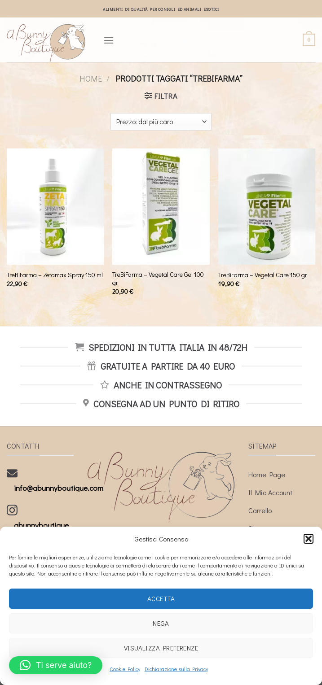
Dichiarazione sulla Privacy (176, 668)
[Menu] (108, 40)
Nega (161, 623)
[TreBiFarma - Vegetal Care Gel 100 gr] (160, 206)
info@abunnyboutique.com (58, 488)
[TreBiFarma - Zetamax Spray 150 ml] (55, 206)
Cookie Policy (125, 668)
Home (90, 78)
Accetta (161, 598)
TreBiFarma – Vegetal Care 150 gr (262, 275)
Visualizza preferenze (161, 647)
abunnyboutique (41, 525)
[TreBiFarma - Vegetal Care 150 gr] (266, 206)
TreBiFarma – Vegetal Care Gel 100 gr (158, 279)
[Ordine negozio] (160, 122)
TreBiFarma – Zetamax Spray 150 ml (55, 275)
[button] (308, 538)
